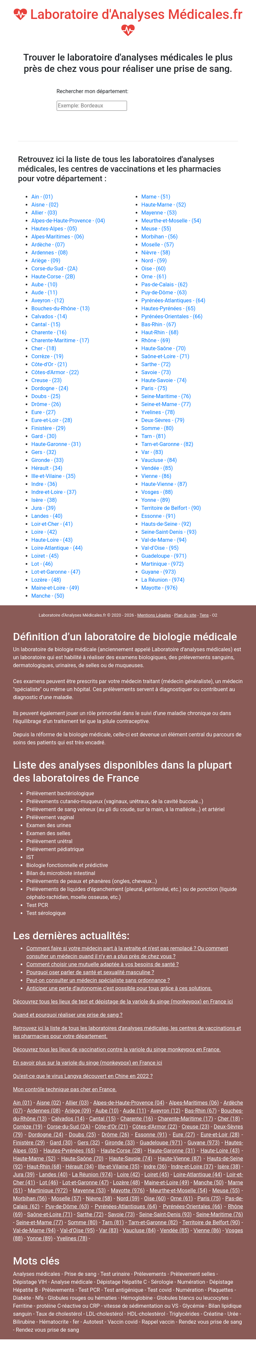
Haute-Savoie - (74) (164, 380)
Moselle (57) (66, 1198)
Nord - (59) (154, 260)
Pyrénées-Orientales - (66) (172, 316)
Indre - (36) (44, 484)
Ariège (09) (78, 1111)
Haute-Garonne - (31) (56, 444)
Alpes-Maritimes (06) (194, 1103)
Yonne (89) (39, 1238)
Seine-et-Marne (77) (39, 1222)
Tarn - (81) (153, 436)
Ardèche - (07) (48, 244)
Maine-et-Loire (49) (166, 1182)
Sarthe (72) (90, 1214)
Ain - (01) (42, 197)
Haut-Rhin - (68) (159, 332)
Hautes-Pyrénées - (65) (168, 308)
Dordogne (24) (45, 1134)
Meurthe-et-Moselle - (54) (171, 221)
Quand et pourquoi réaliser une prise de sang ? (67, 1015)
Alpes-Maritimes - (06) (57, 236)
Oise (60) (155, 1198)
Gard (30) (61, 1142)
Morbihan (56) (30, 1198)
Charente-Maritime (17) (185, 1119)
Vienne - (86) (156, 476)
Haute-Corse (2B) (121, 1150)
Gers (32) (88, 1142)
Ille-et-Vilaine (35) (118, 1166)
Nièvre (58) (99, 1198)
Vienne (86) (207, 1230)
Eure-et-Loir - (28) (51, 420)
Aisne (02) (48, 1103)
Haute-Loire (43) (219, 1150)
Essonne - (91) (158, 516)
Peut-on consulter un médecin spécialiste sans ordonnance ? (98, 980)
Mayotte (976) (128, 1190)
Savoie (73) (121, 1214)
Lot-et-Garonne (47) (85, 1182)
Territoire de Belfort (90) (211, 1222)
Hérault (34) (80, 1166)
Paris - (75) (154, 388)
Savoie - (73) (156, 372)
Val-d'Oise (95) (77, 1230)
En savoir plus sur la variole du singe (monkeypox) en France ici (87, 1063)
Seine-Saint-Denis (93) (165, 1214)
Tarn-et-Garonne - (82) (167, 444)
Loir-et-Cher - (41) (52, 524)
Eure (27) (184, 1134)
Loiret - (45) (45, 556)
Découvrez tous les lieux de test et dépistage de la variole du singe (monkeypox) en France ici (123, 1001)
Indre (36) (155, 1166)
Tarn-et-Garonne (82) (153, 1222)
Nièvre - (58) (155, 252)
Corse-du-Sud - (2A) (54, 268)
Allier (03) (77, 1103)
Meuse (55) (226, 1190)
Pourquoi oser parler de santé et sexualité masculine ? (90, 972)
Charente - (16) (49, 332)
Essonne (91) (151, 1134)
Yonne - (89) (155, 500)
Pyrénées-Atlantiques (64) (126, 1206)
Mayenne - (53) (159, 213)
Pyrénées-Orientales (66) (192, 1206)
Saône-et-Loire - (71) (165, 356)
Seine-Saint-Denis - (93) (169, 532)
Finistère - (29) (48, 428)
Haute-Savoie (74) (130, 1158)
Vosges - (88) (157, 492)
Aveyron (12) (165, 1111)
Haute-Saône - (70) (163, 348)
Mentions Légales (154, 615)
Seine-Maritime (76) (219, 1214)
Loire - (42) (44, 532)
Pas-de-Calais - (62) (164, 284)
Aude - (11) (44, 292)
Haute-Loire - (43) (52, 540)
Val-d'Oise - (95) (160, 548)
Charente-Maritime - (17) (60, 340)
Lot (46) (48, 1182)
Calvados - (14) (49, 316)
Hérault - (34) (46, 468)
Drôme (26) (115, 1134)
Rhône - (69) (155, 340)
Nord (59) (128, 1198)
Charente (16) (136, 1119)
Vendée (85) (174, 1230)
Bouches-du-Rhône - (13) (60, 308)
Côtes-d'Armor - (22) (55, 372)
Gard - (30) (43, 436)
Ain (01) (22, 1103)
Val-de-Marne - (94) (164, 540)
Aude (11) (134, 1111)
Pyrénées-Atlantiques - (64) (173, 300)
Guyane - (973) (158, 572)
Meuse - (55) (156, 228)
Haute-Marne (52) (34, 1158)
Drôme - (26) (46, 404)
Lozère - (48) (46, 580)
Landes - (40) (46, 516)
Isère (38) (228, 1166)
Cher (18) (229, 1119)
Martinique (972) (48, 1190)
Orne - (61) (153, 276)
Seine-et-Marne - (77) (166, 404)
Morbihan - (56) (159, 236)
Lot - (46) (42, 564)
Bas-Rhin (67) (201, 1111)
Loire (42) (128, 1174)
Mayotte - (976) (159, 588)
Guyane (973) (203, 1142)
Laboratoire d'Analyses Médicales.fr (128, 22)
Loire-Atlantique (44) (197, 1174)
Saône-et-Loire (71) (49, 1214)
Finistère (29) (29, 1142)
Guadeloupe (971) (161, 1142)
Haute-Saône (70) (82, 1158)
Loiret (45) (156, 1174)
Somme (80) (82, 1222)
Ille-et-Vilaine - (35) (53, 476)
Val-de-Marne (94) (34, 1230)
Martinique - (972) (162, 564)
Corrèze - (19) (47, 356)
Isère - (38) (44, 500)
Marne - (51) (155, 197)
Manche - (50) (47, 596)
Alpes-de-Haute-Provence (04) (128, 1103)
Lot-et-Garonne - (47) (55, 572)
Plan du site (185, 615)
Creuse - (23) (46, 380)
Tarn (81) (113, 1222)
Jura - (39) (43, 508)
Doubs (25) (82, 1134)
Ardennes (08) (44, 1111)
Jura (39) (24, 1174)
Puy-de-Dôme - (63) (164, 292)
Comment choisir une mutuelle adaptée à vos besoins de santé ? (102, 964)
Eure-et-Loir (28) (220, 1134)
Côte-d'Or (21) (111, 1126)
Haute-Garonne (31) (171, 1150)
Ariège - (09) (45, 260)
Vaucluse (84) (139, 1230)
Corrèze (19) (27, 1126)
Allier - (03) (44, 213)
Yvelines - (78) (158, 412)
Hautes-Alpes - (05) (54, 228)
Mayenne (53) (89, 1190)
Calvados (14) (68, 1119)
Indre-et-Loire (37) (192, 1166)
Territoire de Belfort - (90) (171, 508)
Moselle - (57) (157, 244)
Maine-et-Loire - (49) (55, 588)
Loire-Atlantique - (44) (57, 548)
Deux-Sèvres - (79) (162, 420)
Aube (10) (107, 1111)
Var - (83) (152, 452)
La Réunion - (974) (163, 580)
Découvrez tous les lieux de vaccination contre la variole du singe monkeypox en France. (117, 1049)
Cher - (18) (43, 348)
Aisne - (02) (44, 205)
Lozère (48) (126, 1182)
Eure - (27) (43, 412)
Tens (204, 615)
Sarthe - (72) (156, 364)
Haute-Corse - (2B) (53, 276)
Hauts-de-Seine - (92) (166, 524)
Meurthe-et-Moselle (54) (178, 1190)
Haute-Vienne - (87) (164, 484)
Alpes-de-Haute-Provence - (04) (68, 221)
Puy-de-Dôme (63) (67, 1206)
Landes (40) (53, 1174)
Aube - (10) (44, 284)
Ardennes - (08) (49, 252)
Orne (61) (181, 1198)
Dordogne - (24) (49, 388)
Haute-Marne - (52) (163, 205)
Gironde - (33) (47, 460)
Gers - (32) (43, 452)
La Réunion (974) (92, 1174)
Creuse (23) (195, 1126)
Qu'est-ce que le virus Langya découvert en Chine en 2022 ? (83, 1076)
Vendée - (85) (157, 468)
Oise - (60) (153, 268)
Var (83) (108, 1230)
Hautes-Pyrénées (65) (69, 1150)
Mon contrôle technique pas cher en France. (65, 1089)
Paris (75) (209, 1198)
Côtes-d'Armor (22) (154, 1126)
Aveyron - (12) (47, 300)
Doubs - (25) (45, 396)
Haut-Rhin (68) (44, 1166)
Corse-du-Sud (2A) (69, 1126)
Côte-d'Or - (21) (49, 364)
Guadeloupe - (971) (164, 556)
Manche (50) (208, 1182)
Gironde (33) (120, 1142)
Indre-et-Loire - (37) (53, 492)
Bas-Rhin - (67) (158, 324)
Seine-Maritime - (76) (166, 396)
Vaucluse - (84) (159, 460)
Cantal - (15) (45, 324)
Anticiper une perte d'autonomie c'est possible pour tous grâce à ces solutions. (119, 988)
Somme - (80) (157, 428)
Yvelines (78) (72, 1238)
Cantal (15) (102, 1119)
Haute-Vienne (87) (179, 1158)
